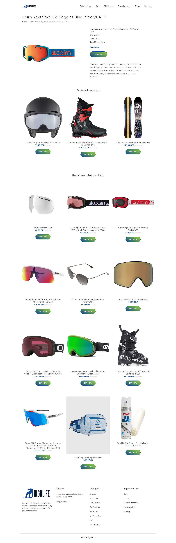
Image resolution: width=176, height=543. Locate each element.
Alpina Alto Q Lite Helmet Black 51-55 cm (42, 144)
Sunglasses (124, 30)
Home (24, 23)
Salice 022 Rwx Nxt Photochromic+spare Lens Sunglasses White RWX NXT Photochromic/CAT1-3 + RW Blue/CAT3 (43, 447)
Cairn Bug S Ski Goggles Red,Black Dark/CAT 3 (133, 230)
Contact (127, 500)
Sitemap (127, 513)
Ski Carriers (85, 6)
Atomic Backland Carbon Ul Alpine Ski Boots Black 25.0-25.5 (88, 145)
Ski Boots (108, 6)
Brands (147, 6)
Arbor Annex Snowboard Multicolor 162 (133, 144)
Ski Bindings (95, 508)
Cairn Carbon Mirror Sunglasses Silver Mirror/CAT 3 (88, 302)
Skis (97, 6)
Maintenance (95, 504)
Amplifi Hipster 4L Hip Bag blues (88, 459)
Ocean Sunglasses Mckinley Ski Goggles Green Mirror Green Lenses (88, 373)
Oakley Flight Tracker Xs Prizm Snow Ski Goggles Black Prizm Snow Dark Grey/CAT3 (43, 373)
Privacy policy (129, 508)
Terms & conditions (131, 504)
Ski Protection (106, 30)
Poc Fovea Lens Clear (43, 229)
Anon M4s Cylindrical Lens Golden (133, 301)
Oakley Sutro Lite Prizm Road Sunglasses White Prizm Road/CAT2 (43, 302)
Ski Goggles (135, 30)
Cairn (92, 33)
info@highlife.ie (62, 503)
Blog (137, 6)
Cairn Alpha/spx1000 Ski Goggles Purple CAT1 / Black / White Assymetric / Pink (88, 230)
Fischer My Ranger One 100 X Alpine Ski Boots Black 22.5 (133, 373)
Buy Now (98, 56)
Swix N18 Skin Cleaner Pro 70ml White (133, 444)
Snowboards (124, 6)
